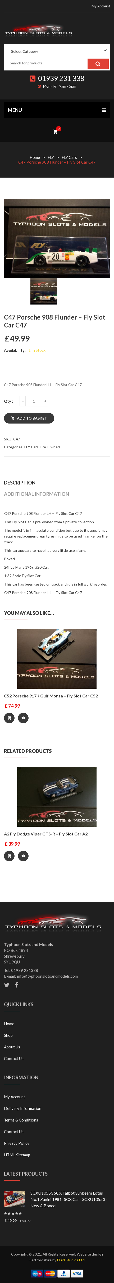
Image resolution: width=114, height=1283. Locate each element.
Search (98, 64)
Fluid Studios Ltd (71, 1260)
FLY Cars (69, 157)
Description (19, 483)
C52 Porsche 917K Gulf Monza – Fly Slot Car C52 (51, 695)
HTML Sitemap (17, 1154)
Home (35, 157)
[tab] (57, 482)
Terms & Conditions (21, 1120)
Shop (8, 1035)
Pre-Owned (50, 447)
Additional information (36, 494)
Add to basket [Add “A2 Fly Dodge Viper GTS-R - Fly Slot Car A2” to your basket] (9, 856)
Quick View (23, 718)
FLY (51, 157)
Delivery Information (22, 1108)
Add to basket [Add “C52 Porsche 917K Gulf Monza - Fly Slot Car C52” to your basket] (9, 718)
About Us (12, 1046)
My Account (101, 6)
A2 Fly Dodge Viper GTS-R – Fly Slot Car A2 (46, 833)
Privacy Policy (16, 1143)
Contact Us (14, 1058)
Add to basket (32, 418)
